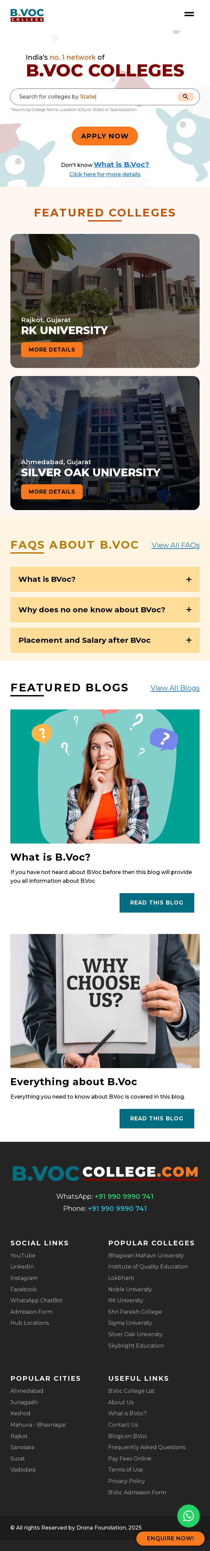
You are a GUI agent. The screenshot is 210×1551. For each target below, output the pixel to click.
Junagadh (24, 1402)
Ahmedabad (27, 1391)
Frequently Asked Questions (146, 1447)
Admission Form (31, 1312)
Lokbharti (121, 1278)
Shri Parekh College (135, 1312)
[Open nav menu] (189, 14)
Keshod (20, 1413)
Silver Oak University (135, 1334)
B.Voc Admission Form (137, 1492)
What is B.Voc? (127, 1413)
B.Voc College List (131, 1391)
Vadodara (23, 1470)
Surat (17, 1458)
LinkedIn (22, 1266)
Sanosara (22, 1447)
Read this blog (157, 902)
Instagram (24, 1278)
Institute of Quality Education (148, 1266)
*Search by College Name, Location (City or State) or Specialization (73, 109)
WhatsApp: (74, 1196)
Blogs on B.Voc (127, 1436)
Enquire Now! (170, 1538)
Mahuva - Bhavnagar (38, 1425)
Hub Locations (29, 1323)
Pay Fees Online (129, 1458)
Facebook (23, 1289)
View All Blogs (175, 688)
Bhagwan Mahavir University (146, 1255)
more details (52, 350)
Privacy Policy (126, 1481)
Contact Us (123, 1425)
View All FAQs (176, 545)
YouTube (23, 1255)
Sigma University (130, 1323)
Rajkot (19, 1436)
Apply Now (105, 136)
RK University (125, 1300)
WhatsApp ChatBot (36, 1300)
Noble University (130, 1289)
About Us (120, 1402)
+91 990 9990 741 (123, 1196)
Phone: (74, 1208)
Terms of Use (125, 1470)
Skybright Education (136, 1346)
